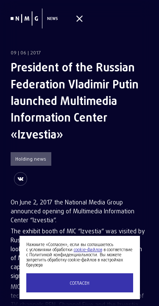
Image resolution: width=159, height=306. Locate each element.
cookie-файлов (88, 250)
